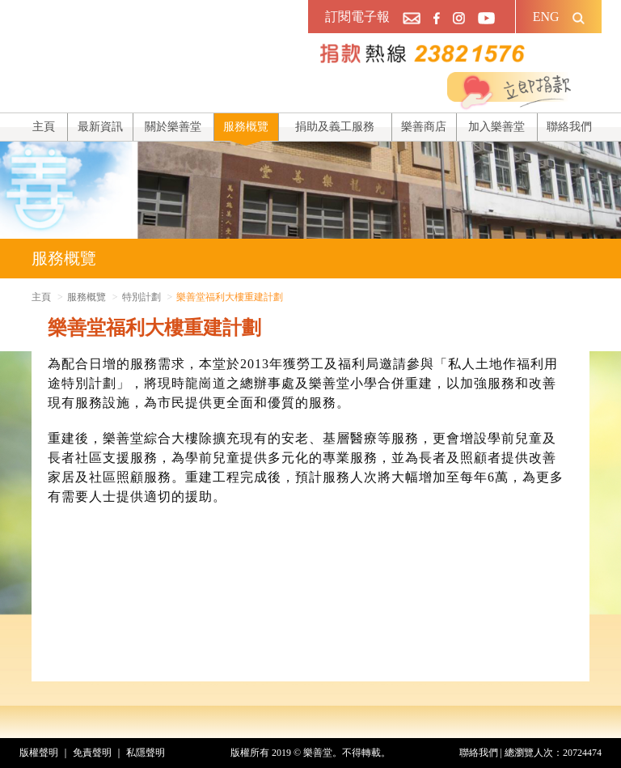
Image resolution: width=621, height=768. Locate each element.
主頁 (43, 127)
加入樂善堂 (496, 127)
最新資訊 (100, 127)
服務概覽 (245, 127)
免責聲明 (92, 752)
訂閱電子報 (357, 16)
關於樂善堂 (173, 127)
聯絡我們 (569, 127)
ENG (546, 16)
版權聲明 (38, 752)
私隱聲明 (145, 752)
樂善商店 (423, 127)
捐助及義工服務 (334, 127)
